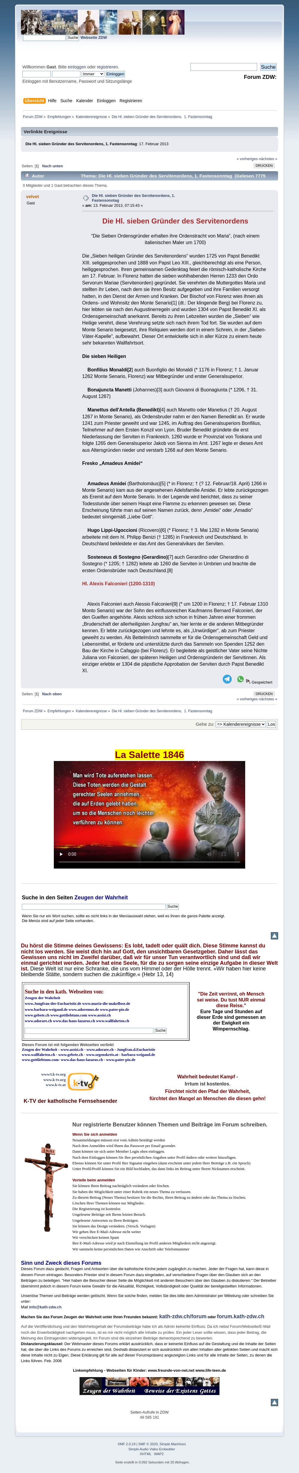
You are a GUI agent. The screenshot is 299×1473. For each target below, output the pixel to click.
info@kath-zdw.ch (45, 1307)
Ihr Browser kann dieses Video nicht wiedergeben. (149, 815)
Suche (30, 898)
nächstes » (268, 159)
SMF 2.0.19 (127, 1444)
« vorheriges (247, 159)
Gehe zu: (205, 724)
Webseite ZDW (93, 37)
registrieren (107, 67)
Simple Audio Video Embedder (152, 1449)
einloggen (77, 67)
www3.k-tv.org (53, 1074)
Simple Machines (173, 1444)
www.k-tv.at (55, 1084)
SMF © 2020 (148, 1444)
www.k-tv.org (54, 1079)
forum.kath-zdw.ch (240, 1316)
